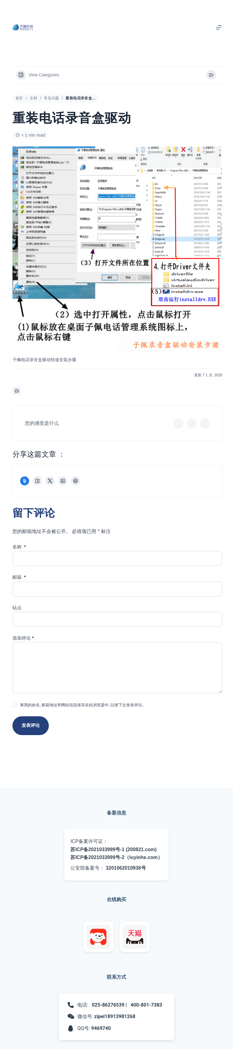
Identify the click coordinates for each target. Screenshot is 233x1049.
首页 (19, 98)
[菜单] (218, 27)
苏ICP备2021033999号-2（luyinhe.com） (116, 857)
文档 (33, 98)
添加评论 (23, 638)
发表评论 (31, 725)
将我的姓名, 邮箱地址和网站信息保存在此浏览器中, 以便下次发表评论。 (83, 705)
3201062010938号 (126, 868)
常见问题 (51, 98)
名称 (19, 547)
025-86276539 (108, 1005)
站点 (17, 608)
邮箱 (19, 577)
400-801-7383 (146, 1005)
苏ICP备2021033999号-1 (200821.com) (113, 849)
